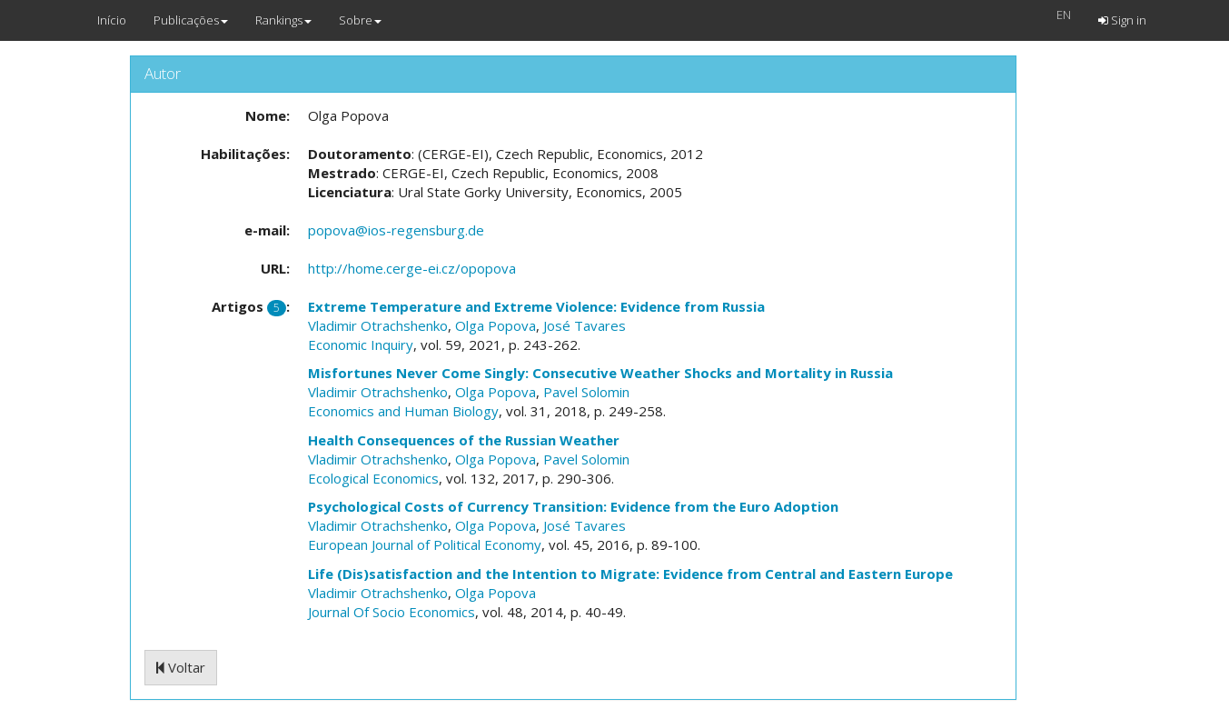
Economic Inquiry (360, 344)
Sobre (360, 20)
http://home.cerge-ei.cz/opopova (412, 268)
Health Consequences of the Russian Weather (463, 440)
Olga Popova (495, 325)
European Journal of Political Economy (424, 544)
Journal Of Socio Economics (391, 612)
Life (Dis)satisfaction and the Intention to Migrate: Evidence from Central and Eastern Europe (630, 573)
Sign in (1122, 20)
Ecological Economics (373, 478)
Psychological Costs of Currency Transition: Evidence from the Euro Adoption (573, 506)
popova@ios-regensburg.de (396, 230)
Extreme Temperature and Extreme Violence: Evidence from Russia (536, 306)
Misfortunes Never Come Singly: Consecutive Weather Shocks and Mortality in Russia (600, 373)
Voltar (180, 667)
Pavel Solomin (586, 392)
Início (111, 20)
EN (1063, 14)
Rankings (283, 20)
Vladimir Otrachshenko (378, 325)
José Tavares (584, 325)
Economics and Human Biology (403, 411)
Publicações (191, 20)
